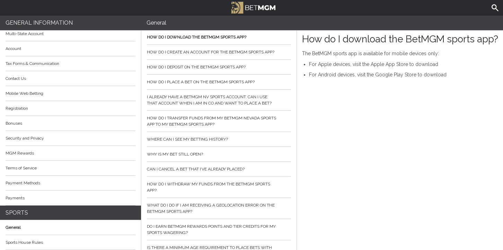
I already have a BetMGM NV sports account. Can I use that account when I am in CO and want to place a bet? (219, 100)
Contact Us (16, 78)
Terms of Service (70, 168)
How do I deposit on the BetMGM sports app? (219, 67)
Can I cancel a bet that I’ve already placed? (219, 169)
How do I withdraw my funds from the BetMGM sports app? (219, 187)
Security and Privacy (25, 138)
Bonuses (70, 123)
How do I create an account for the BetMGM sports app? (219, 52)
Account (70, 48)
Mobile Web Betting (24, 93)
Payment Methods (70, 183)
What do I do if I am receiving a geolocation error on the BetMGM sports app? (219, 208)
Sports (17, 212)
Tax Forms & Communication (70, 63)
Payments (70, 197)
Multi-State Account (25, 33)
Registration (17, 108)
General (13, 227)
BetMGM (253, 7)
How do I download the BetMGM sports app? (219, 37)
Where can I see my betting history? (219, 139)
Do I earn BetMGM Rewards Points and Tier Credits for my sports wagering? (219, 229)
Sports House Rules (24, 242)
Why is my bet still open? (219, 154)
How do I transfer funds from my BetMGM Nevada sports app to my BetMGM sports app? (219, 121)
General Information (39, 22)
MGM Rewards (20, 153)
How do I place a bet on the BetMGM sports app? (219, 82)
